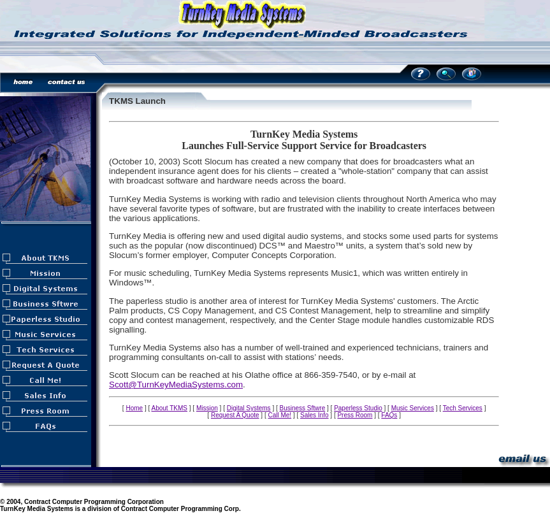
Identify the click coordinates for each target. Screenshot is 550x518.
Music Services (412, 408)
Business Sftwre (303, 408)
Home (134, 408)
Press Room (354, 415)
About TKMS (169, 408)
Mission (207, 408)
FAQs (389, 415)
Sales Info (314, 415)
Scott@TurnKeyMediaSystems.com (176, 384)
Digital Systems (249, 408)
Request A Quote (235, 415)
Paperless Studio (358, 408)
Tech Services (462, 408)
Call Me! (279, 415)
